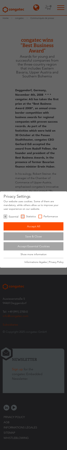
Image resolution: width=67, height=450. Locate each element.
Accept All (33, 226)
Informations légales (35, 262)
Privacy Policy (56, 262)
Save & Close (33, 236)
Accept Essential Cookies (34, 246)
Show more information (34, 254)
